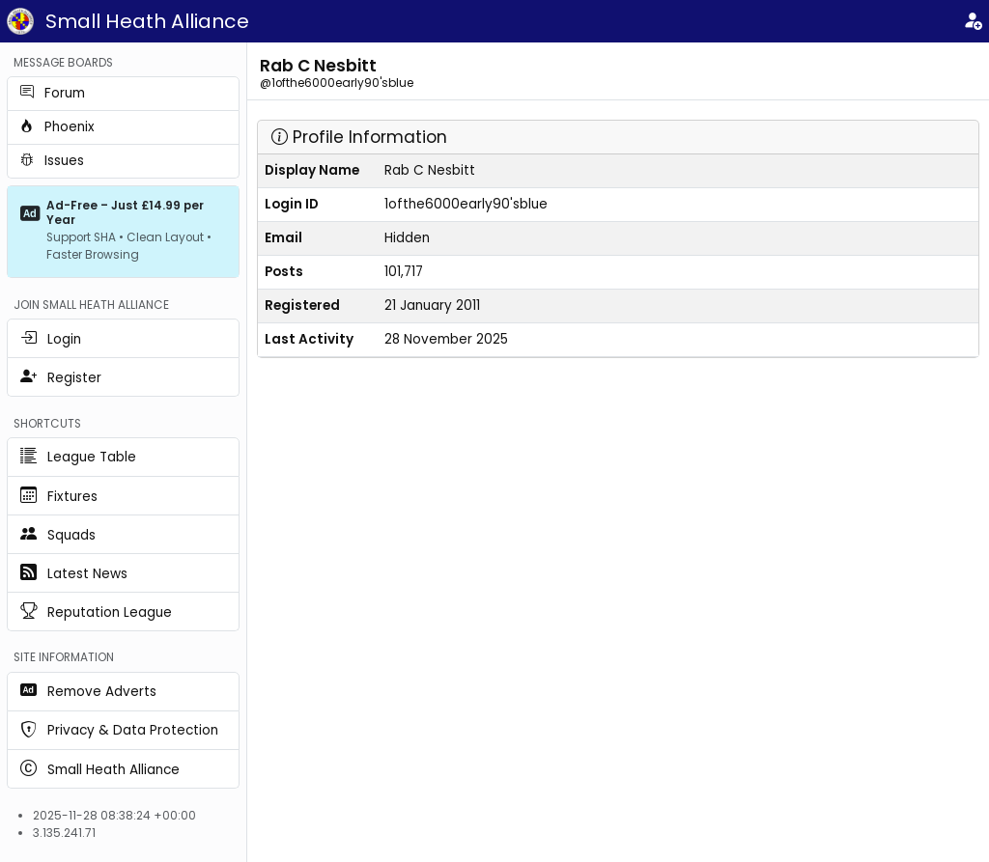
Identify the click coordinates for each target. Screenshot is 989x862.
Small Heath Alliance (147, 21)
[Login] (972, 22)
